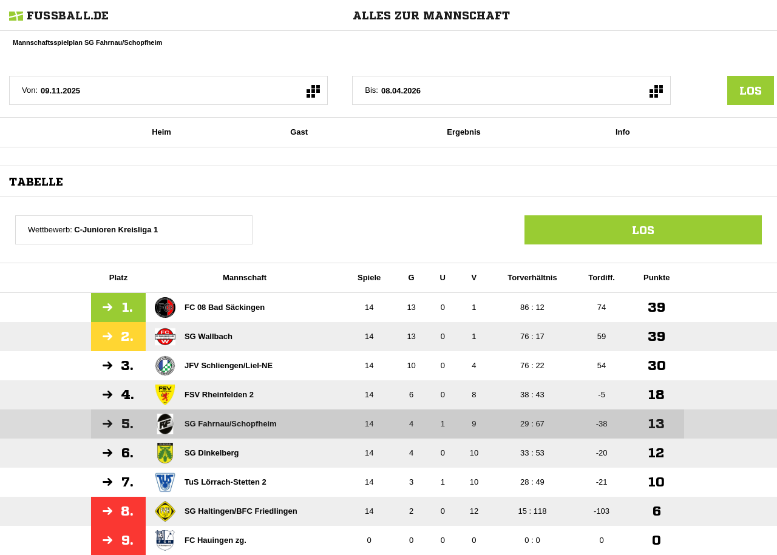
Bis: (371, 90)
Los (643, 229)
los (750, 90)
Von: (30, 90)
